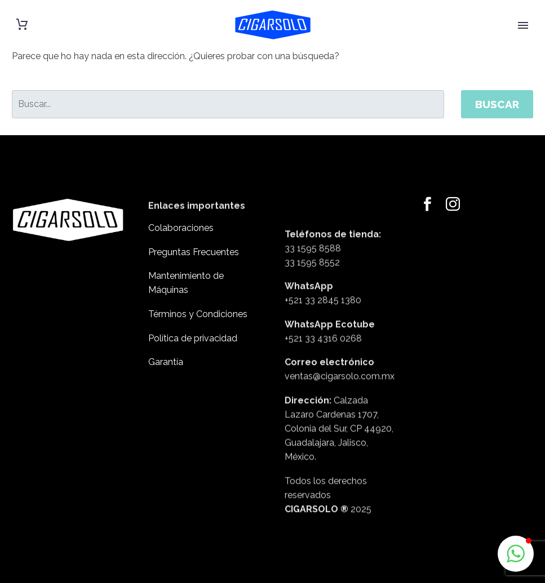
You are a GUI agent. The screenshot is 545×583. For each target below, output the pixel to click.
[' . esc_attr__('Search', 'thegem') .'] (228, 104)
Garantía (165, 362)
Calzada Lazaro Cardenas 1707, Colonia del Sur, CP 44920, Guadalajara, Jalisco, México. (339, 471)
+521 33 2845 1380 (323, 343)
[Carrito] (22, 24)
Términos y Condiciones (197, 314)
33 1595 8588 (313, 291)
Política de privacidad (192, 338)
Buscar (497, 104)
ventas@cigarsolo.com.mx (340, 419)
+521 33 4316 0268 (323, 381)
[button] (516, 554)
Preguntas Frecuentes (193, 252)
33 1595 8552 (312, 305)
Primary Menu (523, 25)
